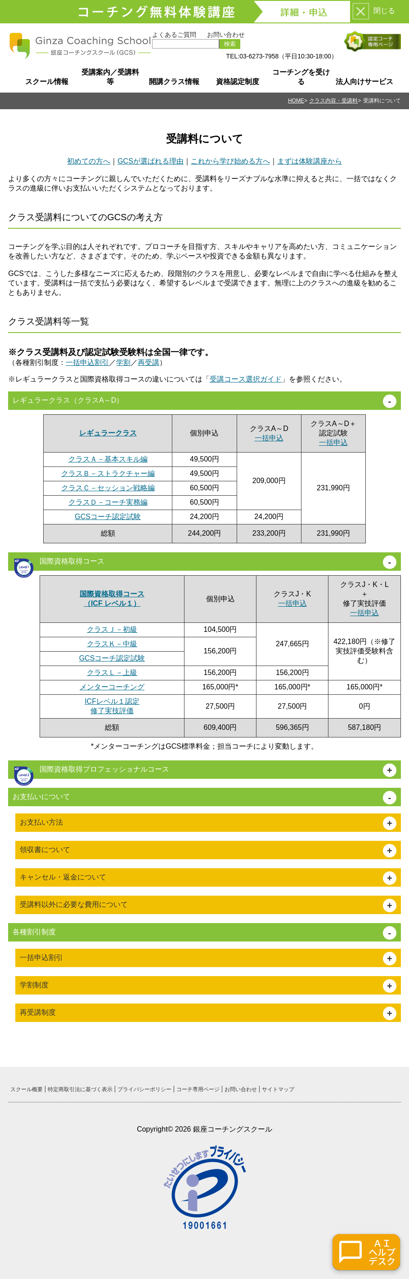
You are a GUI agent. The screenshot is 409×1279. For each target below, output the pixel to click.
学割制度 (34, 985)
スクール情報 (46, 81)
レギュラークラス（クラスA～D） (68, 400)
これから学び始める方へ (230, 161)
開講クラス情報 (174, 81)
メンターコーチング (112, 687)
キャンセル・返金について (63, 877)
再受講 (148, 362)
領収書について (45, 849)
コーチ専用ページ (198, 1089)
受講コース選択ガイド (246, 379)
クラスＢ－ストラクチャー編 (108, 473)
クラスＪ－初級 (112, 629)
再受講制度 (38, 1012)
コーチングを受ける (301, 76)
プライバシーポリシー (144, 1089)
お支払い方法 (41, 822)
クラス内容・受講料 (333, 101)
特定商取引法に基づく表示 (80, 1089)
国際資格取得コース (58, 564)
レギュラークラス (108, 433)
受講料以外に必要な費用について (74, 904)
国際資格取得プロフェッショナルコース (91, 772)
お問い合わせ (226, 34)
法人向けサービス (364, 81)
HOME (296, 101)
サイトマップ (278, 1089)
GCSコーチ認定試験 (108, 516)
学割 (123, 362)
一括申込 (269, 438)
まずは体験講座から (309, 161)
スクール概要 (26, 1089)
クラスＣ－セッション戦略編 (108, 488)
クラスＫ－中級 (112, 644)
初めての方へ (88, 161)
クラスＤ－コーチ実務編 (108, 502)
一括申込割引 (87, 362)
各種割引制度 (34, 932)
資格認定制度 (237, 81)
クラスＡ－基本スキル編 (108, 459)
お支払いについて (41, 796)
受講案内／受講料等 (110, 76)
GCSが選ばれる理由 (150, 161)
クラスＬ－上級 (112, 672)
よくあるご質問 (174, 34)
